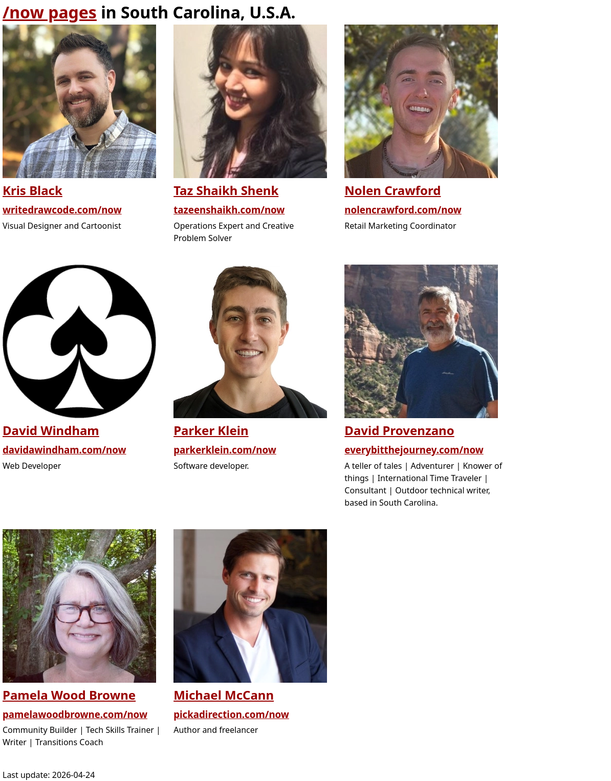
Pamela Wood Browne (69, 694)
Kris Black (32, 190)
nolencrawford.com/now (402, 209)
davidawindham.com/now (64, 449)
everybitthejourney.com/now (413, 449)
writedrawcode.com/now (62, 209)
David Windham (51, 430)
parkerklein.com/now (224, 449)
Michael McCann (223, 694)
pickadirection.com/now (231, 714)
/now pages (50, 12)
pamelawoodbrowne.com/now (75, 714)
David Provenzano (399, 430)
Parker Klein (210, 430)
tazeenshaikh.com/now (229, 209)
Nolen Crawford (392, 190)
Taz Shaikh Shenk (225, 190)
